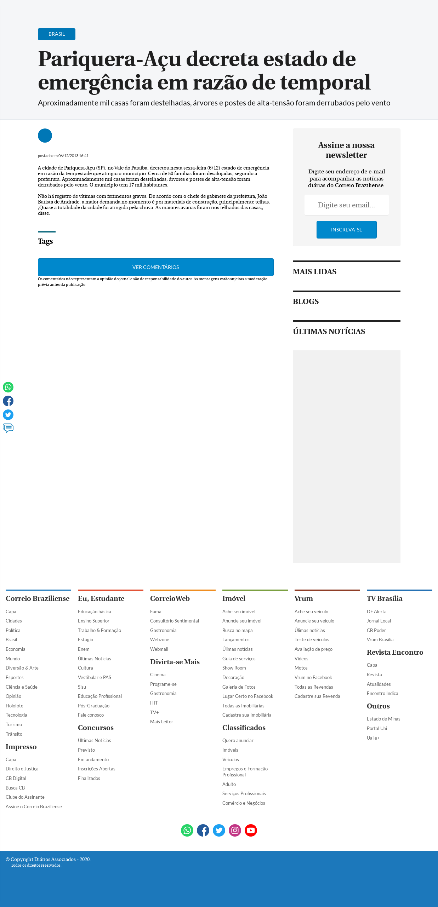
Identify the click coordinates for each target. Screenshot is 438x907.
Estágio (85, 639)
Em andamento (93, 759)
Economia (15, 649)
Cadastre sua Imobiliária (247, 715)
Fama (155, 611)
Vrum (304, 599)
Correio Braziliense (37, 599)
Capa (11, 611)
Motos (301, 668)
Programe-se (163, 684)
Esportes (15, 677)
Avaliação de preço (313, 649)
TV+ (154, 712)
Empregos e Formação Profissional (245, 771)
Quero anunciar (238, 740)
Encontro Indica (382, 693)
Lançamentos (236, 639)
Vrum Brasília (380, 639)
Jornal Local (379, 621)
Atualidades (379, 684)
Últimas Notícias (94, 658)
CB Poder (376, 630)
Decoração (233, 677)
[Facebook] (386, 12)
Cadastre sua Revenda (317, 696)
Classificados (244, 728)
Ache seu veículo (311, 611)
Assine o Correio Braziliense (34, 806)
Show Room (234, 668)
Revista (374, 674)
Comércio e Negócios (243, 803)
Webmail (159, 649)
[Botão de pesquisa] (40, 9)
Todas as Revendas (314, 687)
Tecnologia (16, 715)
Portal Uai (377, 728)
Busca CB (15, 788)
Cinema (158, 674)
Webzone (159, 639)
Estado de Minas (383, 719)
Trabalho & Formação (99, 630)
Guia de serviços (239, 658)
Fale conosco (91, 715)
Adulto (229, 784)
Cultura (85, 668)
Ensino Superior (93, 621)
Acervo (175, 10)
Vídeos (301, 658)
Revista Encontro (395, 652)
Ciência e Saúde (22, 687)
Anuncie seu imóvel (241, 621)
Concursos (96, 728)
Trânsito (14, 734)
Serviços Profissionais (244, 793)
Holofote (14, 705)
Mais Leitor (161, 721)
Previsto (86, 750)
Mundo (13, 658)
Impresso (21, 747)
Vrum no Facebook (313, 677)
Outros (378, 706)
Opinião (13, 696)
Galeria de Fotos (239, 687)
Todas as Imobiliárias (243, 705)
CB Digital (16, 778)
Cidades (14, 621)
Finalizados (89, 778)
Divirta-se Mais (175, 662)
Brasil (11, 639)
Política (13, 630)
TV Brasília (385, 599)
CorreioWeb (170, 599)
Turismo (14, 724)
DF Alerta (377, 611)
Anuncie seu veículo (314, 621)
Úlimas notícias (237, 649)
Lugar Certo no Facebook (247, 696)
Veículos (230, 759)
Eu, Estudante (101, 599)
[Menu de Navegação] (19, 9)
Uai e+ (373, 738)
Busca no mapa (237, 630)
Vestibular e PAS (94, 677)
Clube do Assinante (25, 797)
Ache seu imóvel (238, 611)
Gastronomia (163, 630)
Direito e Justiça (22, 768)
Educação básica (94, 611)
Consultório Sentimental (174, 621)
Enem (84, 649)
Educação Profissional (100, 696)
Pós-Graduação (93, 705)
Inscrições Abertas (96, 768)
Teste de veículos (312, 639)
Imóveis (230, 750)
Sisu (82, 687)
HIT (154, 703)
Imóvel (233, 599)
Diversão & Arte (22, 668)
